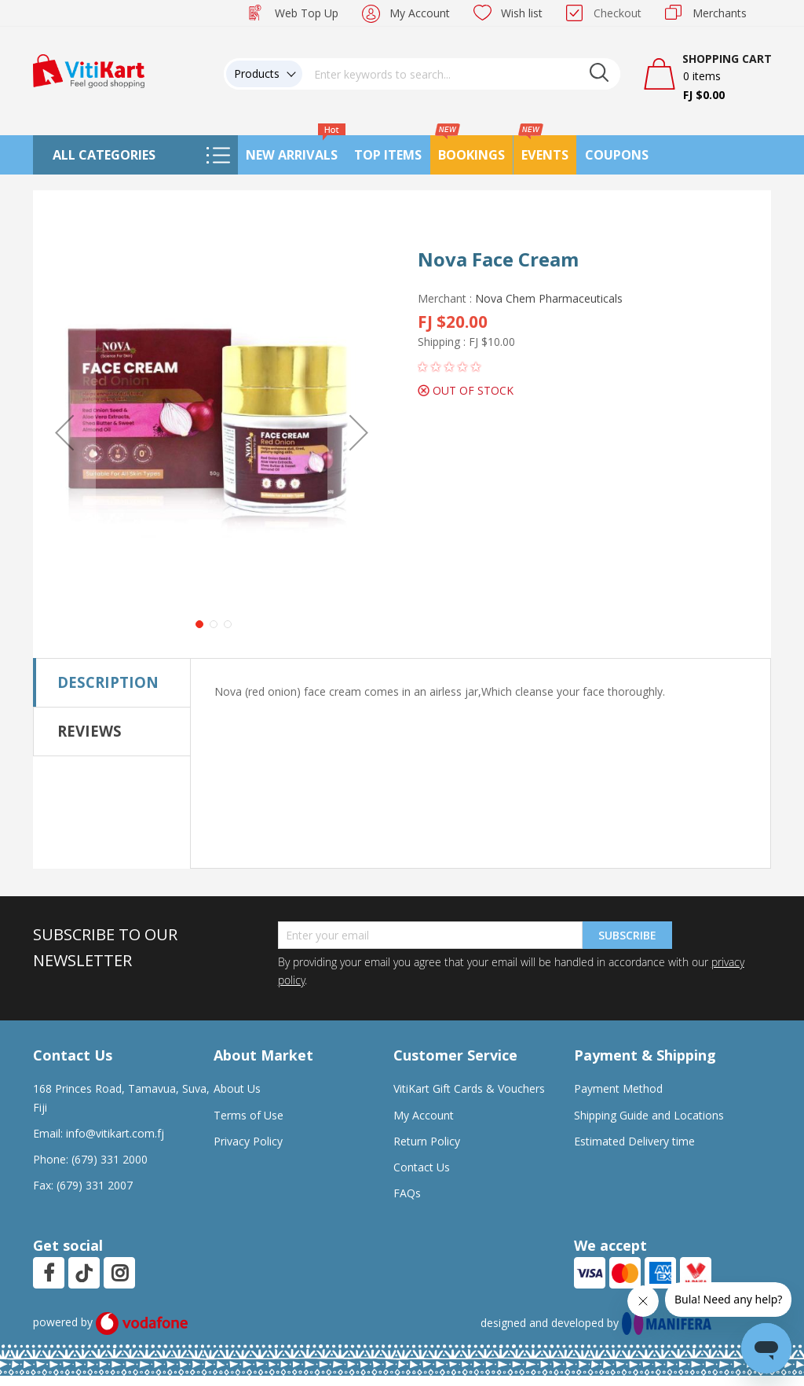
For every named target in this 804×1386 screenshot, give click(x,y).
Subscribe (627, 935)
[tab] (112, 682)
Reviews (89, 731)
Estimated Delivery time (634, 1141)
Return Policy (426, 1141)
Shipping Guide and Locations (649, 1115)
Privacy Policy (248, 1141)
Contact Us (421, 1167)
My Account (419, 13)
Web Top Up (306, 13)
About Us (237, 1088)
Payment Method (618, 1088)
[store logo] (88, 69)
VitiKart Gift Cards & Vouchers (469, 1088)
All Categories (104, 155)
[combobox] (461, 74)
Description (108, 682)
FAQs (407, 1193)
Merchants (720, 13)
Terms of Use (248, 1115)
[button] (64, 432)
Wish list (522, 13)
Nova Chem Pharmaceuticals (549, 298)
